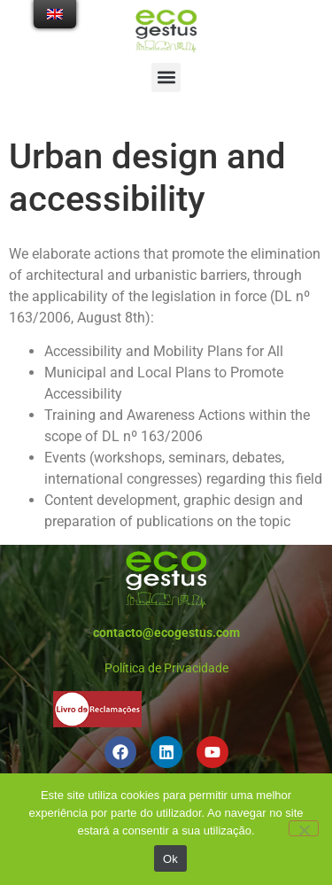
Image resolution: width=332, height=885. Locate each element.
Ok (170, 859)
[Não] (304, 828)
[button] (166, 77)
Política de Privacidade (166, 668)
